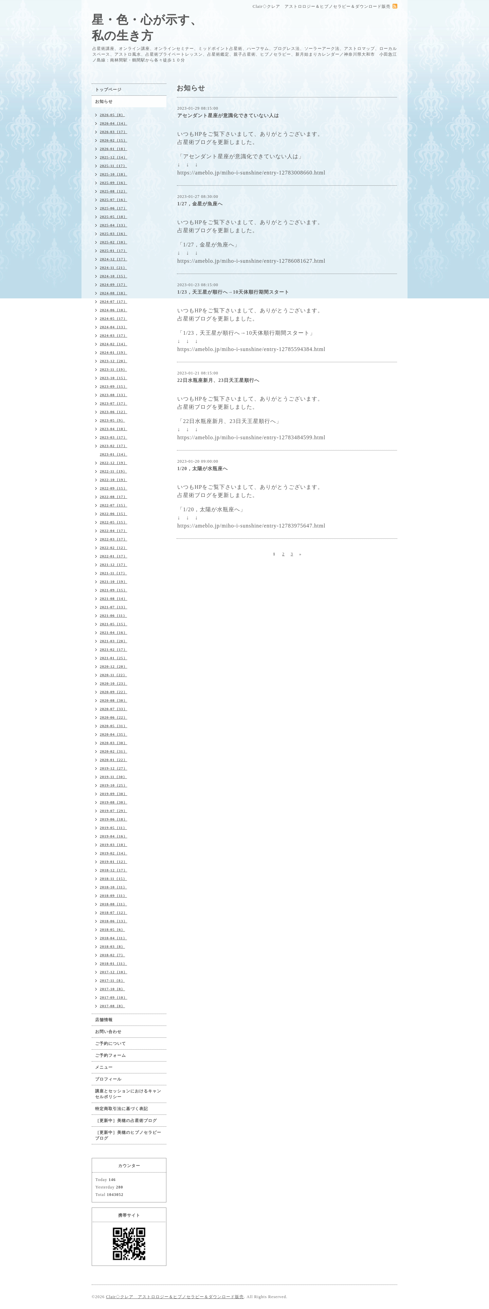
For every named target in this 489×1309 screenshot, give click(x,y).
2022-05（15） (113, 522)
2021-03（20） (113, 641)
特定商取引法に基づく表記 (121, 1108)
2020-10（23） (113, 683)
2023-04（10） (113, 429)
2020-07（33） (113, 709)
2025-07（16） (113, 200)
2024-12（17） (113, 259)
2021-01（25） (113, 658)
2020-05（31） (113, 726)
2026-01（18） (113, 149)
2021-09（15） (113, 590)
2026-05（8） (112, 115)
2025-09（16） (113, 183)
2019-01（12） (113, 862)
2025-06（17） (113, 208)
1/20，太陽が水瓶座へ (202, 468)
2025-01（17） (113, 250)
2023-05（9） (112, 420)
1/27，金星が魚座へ (200, 203)
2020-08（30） (113, 700)
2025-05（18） (113, 217)
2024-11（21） (113, 267)
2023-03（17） (113, 437)
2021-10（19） (113, 581)
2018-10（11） (113, 887)
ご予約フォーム (110, 1055)
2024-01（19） (113, 352)
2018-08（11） (113, 904)
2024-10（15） (113, 276)
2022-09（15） (113, 488)
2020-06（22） (113, 717)
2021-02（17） (113, 649)
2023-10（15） (113, 378)
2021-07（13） (113, 607)
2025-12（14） (113, 157)
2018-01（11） (113, 963)
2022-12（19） (113, 463)
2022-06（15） (113, 514)
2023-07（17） (113, 403)
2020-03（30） (113, 743)
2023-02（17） (113, 446)
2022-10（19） (113, 480)
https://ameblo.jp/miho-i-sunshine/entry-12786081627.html (251, 261)
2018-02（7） (112, 955)
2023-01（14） (113, 454)
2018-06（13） (113, 921)
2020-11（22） (113, 675)
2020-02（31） (113, 751)
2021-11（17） (113, 573)
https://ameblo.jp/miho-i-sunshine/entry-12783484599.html (251, 437)
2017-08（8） (112, 1006)
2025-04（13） (113, 225)
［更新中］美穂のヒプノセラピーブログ (128, 1135)
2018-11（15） (113, 879)
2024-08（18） (113, 293)
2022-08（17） (113, 497)
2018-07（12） (113, 912)
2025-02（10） (113, 242)
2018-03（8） (112, 946)
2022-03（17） (113, 539)
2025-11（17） (113, 166)
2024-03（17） (113, 335)
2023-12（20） (113, 361)
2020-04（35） (113, 734)
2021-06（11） (113, 615)
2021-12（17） (113, 565)
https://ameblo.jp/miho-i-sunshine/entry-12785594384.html (251, 349)
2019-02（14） (113, 853)
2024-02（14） (113, 344)
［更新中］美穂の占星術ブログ (126, 1120)
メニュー (104, 1067)
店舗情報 (104, 1019)
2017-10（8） (112, 989)
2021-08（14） (113, 598)
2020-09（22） (113, 692)
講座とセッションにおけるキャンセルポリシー (128, 1094)
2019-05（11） (113, 828)
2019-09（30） (113, 794)
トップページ (108, 89)
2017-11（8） (112, 980)
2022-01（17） (113, 556)
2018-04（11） (113, 938)
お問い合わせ (108, 1031)
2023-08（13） (113, 395)
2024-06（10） (113, 310)
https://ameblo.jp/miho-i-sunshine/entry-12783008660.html (251, 173)
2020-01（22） (113, 760)
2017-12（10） (113, 972)
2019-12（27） (113, 768)
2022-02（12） (113, 548)
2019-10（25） (113, 785)
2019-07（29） (113, 811)
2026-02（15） (113, 140)
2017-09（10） (113, 997)
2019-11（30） (113, 777)
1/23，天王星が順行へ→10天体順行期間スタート (233, 292)
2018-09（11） (113, 895)
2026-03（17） (113, 132)
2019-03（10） (113, 845)
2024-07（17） (113, 301)
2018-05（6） (112, 929)
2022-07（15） (113, 505)
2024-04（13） (113, 327)
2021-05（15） (113, 624)
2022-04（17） (113, 531)
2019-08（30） (113, 802)
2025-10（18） (113, 174)
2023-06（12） (113, 412)
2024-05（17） (113, 318)
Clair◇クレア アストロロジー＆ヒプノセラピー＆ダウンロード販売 (175, 1296)
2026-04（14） (113, 123)
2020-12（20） (113, 666)
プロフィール (108, 1079)
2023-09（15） (113, 386)
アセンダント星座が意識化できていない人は (228, 115)
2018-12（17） (113, 870)
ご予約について (110, 1043)
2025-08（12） (113, 191)
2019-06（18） (113, 819)
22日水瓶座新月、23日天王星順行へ (218, 380)
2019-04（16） (113, 836)
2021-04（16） (113, 632)
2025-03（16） (113, 234)
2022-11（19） (113, 471)
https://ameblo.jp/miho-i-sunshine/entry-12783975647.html (251, 526)
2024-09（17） (113, 284)
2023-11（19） (113, 369)
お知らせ (104, 101)
